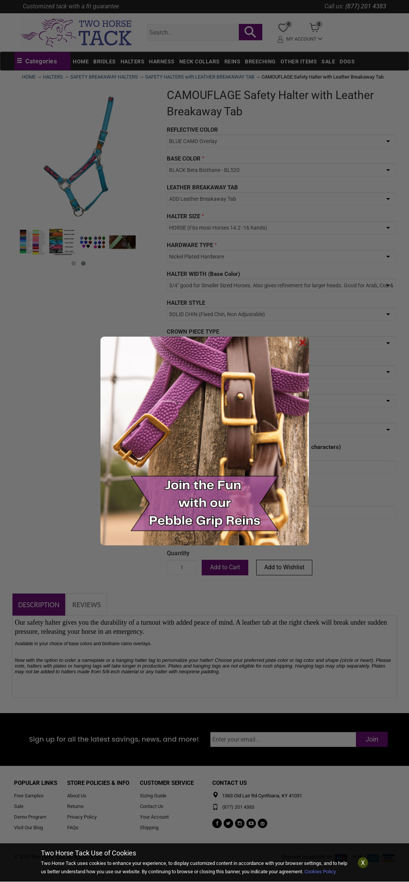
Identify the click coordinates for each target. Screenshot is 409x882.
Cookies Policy (320, 871)
